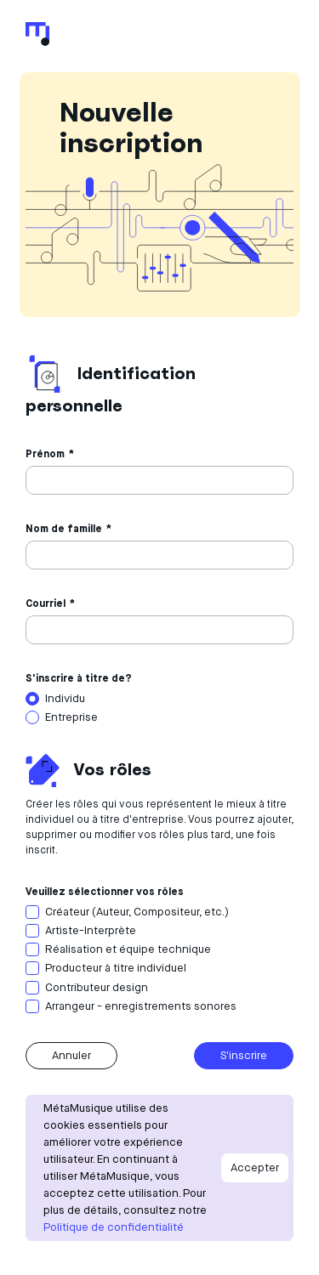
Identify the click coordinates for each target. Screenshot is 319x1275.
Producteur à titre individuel (115, 967)
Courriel (46, 603)
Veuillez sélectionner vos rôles (105, 891)
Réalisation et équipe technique (128, 949)
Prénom (45, 453)
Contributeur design (96, 987)
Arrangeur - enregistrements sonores (140, 1006)
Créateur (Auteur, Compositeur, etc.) (137, 911)
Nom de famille (64, 528)
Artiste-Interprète (90, 930)
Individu (65, 698)
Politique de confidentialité (113, 1227)
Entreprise (71, 717)
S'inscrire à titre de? (79, 678)
